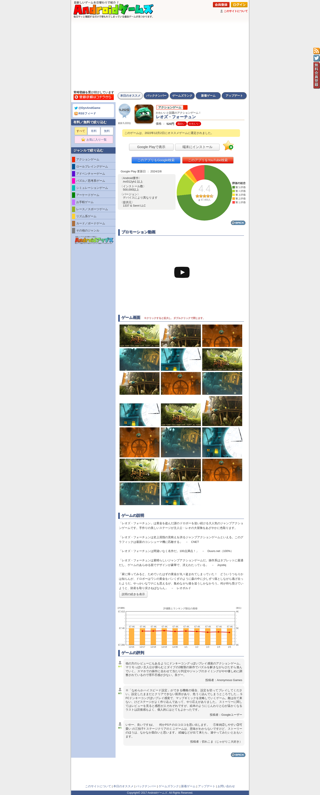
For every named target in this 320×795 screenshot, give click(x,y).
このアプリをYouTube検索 (208, 160)
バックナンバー (156, 95)
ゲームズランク (182, 95)
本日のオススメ (130, 95)
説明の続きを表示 (133, 594)
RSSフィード (85, 113)
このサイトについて (236, 11)
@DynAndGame (87, 108)
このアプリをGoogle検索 (156, 160)
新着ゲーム (208, 95)
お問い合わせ (226, 786)
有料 (94, 131)
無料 (107, 131)
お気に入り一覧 (95, 139)
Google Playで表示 (151, 147)
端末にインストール (197, 147)
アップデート (234, 95)
